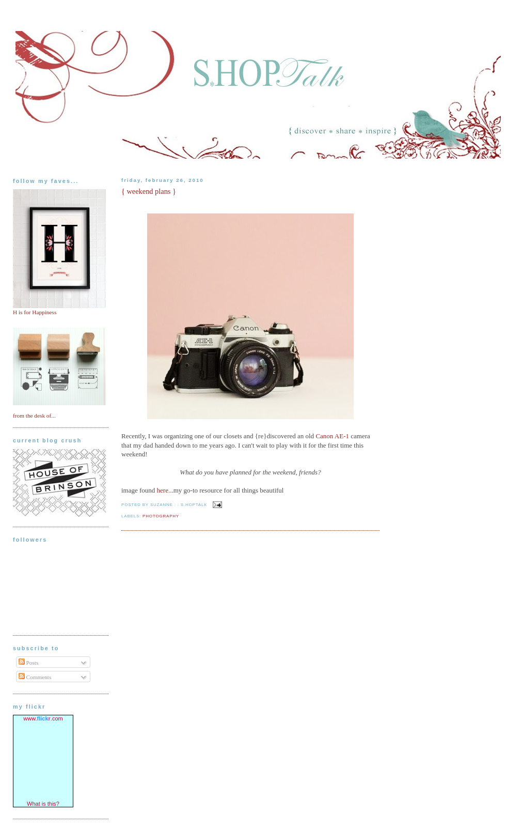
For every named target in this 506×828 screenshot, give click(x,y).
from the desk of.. (33, 415)
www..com (42, 718)
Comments (35, 677)
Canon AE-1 (332, 436)
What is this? (43, 804)
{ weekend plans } (148, 191)
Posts (29, 663)
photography (161, 516)
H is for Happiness (34, 312)
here (162, 490)
